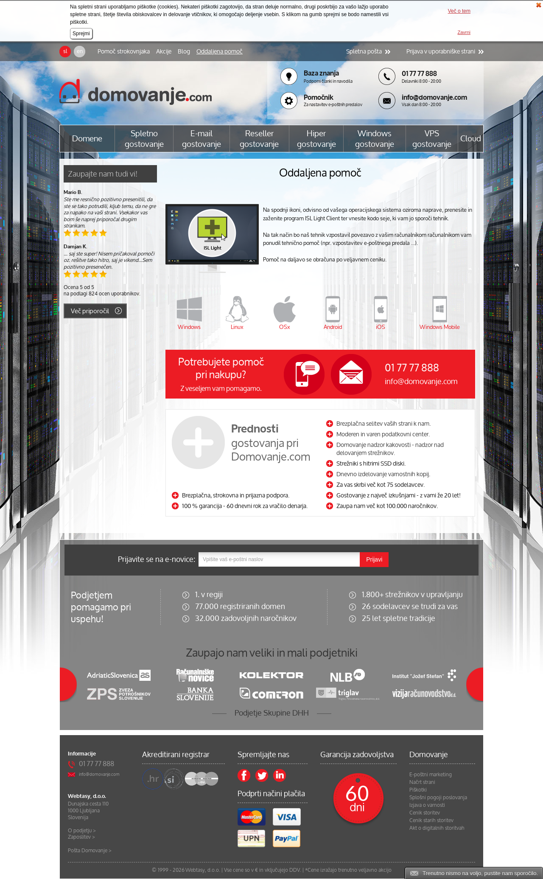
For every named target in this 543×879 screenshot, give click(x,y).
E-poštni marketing (430, 774)
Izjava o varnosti (427, 805)
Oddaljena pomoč (219, 51)
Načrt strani (422, 782)
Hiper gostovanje (316, 138)
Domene (87, 138)
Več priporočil (90, 310)
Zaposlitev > (81, 836)
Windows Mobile (440, 327)
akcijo (385, 870)
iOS (380, 327)
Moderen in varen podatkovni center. (383, 434)
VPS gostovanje (431, 138)
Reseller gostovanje (259, 138)
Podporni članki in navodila (328, 81)
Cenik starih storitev (431, 820)
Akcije (163, 51)
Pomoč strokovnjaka (124, 51)
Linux (237, 327)
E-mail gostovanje (201, 138)
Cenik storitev (424, 812)
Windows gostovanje (374, 138)
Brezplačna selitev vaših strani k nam (382, 423)
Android (333, 327)
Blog (184, 51)
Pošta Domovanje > (90, 850)
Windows (189, 327)
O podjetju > (82, 830)
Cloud (470, 138)
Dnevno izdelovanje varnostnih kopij (382, 474)
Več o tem (459, 11)
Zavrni (463, 32)
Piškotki (418, 789)
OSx (284, 327)
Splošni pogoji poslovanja (438, 797)
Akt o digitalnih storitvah (437, 828)
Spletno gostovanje (144, 138)
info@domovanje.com (421, 381)
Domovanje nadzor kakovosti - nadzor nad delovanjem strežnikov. (390, 448)
